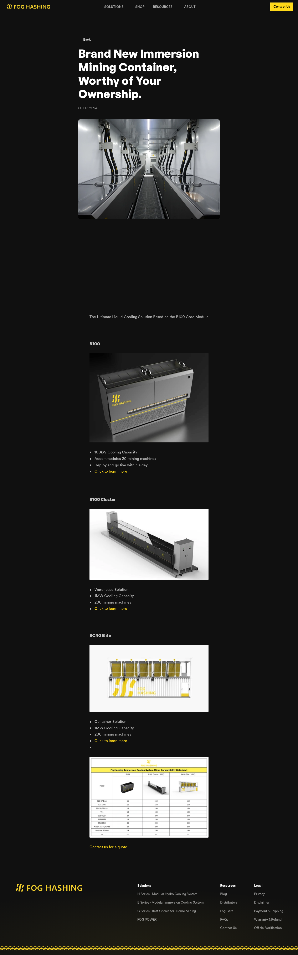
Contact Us (228, 928)
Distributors (228, 902)
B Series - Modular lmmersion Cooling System (170, 902)
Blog (223, 894)
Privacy (259, 894)
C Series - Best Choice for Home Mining (166, 911)
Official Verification (268, 928)
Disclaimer (261, 902)
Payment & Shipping (268, 911)
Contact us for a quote (108, 846)
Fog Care (226, 911)
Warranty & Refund (268, 919)
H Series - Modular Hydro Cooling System (167, 894)
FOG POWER (147, 919)
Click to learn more (110, 471)
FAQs (224, 919)
